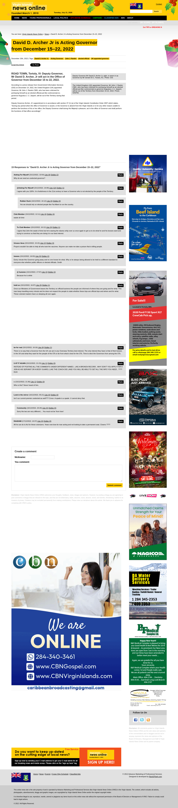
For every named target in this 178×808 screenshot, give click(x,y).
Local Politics (61, 18)
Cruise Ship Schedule (60, 774)
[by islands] (158, 22)
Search (156, 11)
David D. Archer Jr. (42, 58)
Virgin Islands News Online (32, 34)
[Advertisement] (68, 136)
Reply (120, 175)
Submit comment (114, 485)
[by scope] (145, 22)
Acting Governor (57, 58)
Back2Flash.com (155, 776)
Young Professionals (40, 18)
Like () (47, 175)
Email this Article (17, 65)
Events (47, 774)
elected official (83, 58)
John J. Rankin (70, 58)
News (24, 18)
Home (16, 18)
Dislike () (54, 175)
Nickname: (20, 457)
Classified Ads (75, 774)
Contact (159, 4)
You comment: (22, 462)
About (130, 18)
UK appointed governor (100, 58)
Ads (123, 18)
